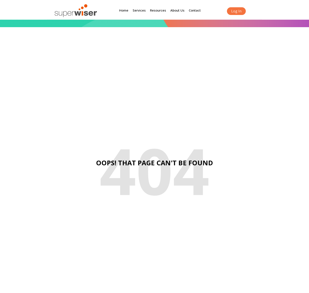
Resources (158, 10)
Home (123, 10)
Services (139, 10)
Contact (195, 10)
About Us (177, 10)
